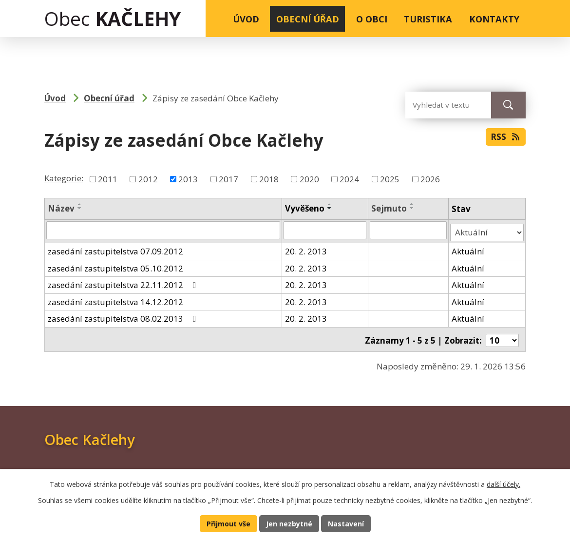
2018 (269, 179)
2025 (389, 179)
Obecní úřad (307, 19)
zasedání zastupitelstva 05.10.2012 (115, 265)
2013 (188, 179)
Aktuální (468, 248)
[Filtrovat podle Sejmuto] (408, 230)
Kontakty (494, 19)
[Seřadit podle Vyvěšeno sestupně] (330, 208)
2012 (148, 179)
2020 (309, 179)
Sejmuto (389, 208)
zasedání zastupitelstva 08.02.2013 (124, 316)
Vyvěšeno (305, 208)
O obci (371, 19)
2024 (349, 179)
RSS (505, 139)
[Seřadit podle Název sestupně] (80, 208)
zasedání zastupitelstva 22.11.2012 (124, 282)
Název (61, 208)
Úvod (246, 19)
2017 (228, 179)
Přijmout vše (226, 523)
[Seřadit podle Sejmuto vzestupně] (412, 204)
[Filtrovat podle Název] (163, 230)
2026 (430, 179)
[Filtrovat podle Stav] (487, 230)
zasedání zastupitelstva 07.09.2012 (115, 248)
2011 (107, 179)
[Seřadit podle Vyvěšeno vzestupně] (330, 204)
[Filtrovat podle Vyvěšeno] (325, 230)
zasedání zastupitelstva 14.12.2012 (115, 299)
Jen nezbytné (289, 523)
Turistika (428, 19)
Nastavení (347, 523)
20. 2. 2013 (306, 248)
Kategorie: (63, 178)
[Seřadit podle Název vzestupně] (80, 204)
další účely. (503, 483)
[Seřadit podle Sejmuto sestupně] (412, 208)
